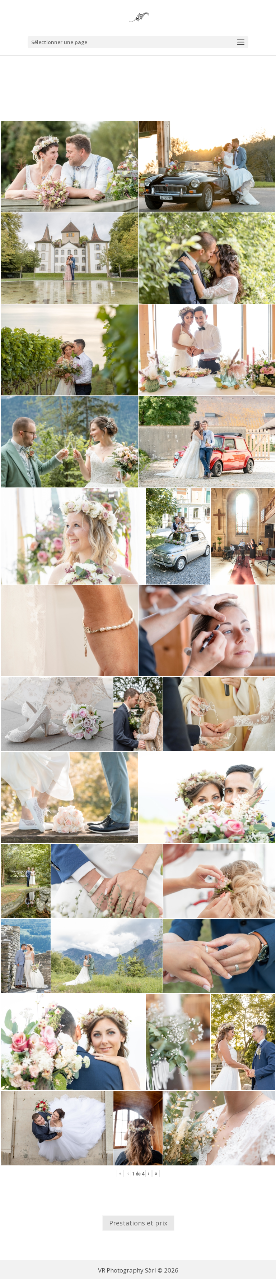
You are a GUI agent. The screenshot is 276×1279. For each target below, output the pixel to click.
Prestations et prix (138, 1223)
